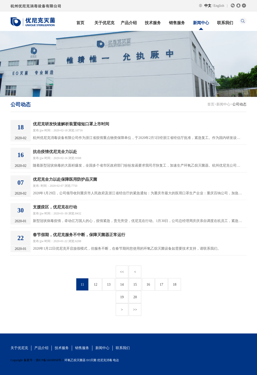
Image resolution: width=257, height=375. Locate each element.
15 (135, 284)
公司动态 (239, 104)
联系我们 (225, 23)
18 (174, 284)
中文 (207, 6)
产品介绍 (129, 23)
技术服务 (153, 23)
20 (135, 297)
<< (122, 272)
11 (82, 284)
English (218, 6)
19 (122, 297)
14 (122, 284)
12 (95, 284)
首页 (80, 23)
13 (108, 284)
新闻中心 (201, 23)
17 (161, 284)
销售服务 (177, 23)
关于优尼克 (104, 23)
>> (135, 310)
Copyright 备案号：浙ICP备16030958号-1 (37, 360)
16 (148, 284)
